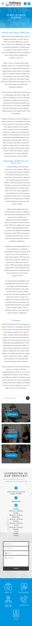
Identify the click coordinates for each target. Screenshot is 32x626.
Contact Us (11, 436)
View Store (11, 455)
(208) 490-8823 (16, 501)
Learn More (11, 414)
